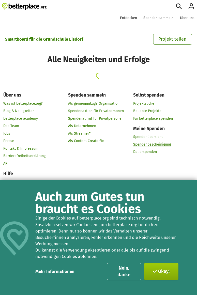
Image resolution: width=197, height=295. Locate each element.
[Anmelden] (191, 6)
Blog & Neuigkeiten (19, 110)
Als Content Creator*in (86, 140)
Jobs (6, 133)
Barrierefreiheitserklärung (24, 155)
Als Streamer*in (81, 133)
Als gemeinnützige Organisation (93, 103)
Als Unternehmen (82, 125)
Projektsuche (143, 103)
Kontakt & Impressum (20, 148)
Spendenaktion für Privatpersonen (96, 110)
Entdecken (128, 18)
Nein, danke (123, 271)
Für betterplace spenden (153, 118)
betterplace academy (20, 118)
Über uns (187, 18)
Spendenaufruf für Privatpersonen (96, 118)
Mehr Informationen (54, 271)
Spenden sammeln (158, 18)
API (5, 163)
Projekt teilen (172, 39)
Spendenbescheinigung (152, 144)
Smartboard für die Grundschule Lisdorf (44, 39)
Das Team (11, 125)
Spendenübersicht (148, 136)
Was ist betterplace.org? (22, 103)
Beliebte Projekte (147, 110)
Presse (8, 140)
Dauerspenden (145, 151)
